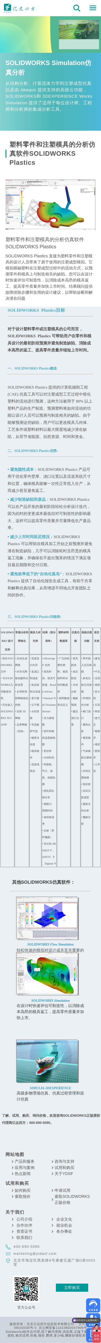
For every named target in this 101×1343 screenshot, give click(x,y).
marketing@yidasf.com (35, 1254)
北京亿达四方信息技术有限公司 (19, 8)
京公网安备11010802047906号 (63, 1328)
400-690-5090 (26, 1247)
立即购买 (72, 1287)
